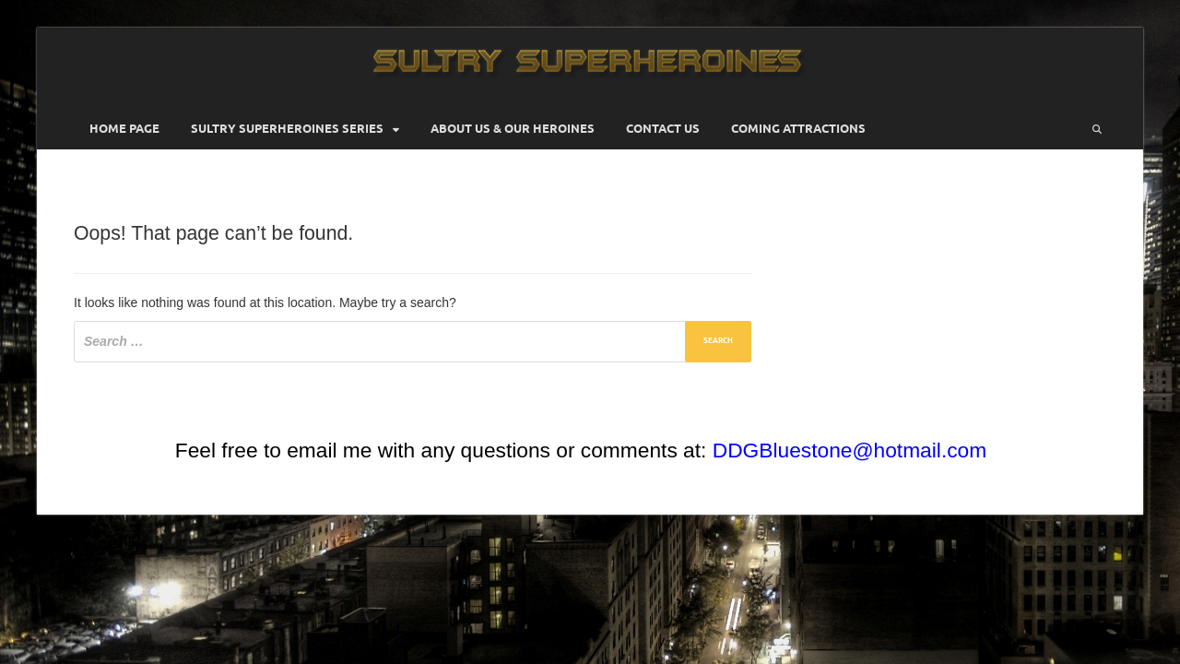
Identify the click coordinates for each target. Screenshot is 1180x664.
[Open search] (1097, 129)
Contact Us (663, 129)
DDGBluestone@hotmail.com (849, 450)
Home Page (124, 129)
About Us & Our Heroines (513, 129)
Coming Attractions (798, 129)
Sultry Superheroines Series (287, 129)
